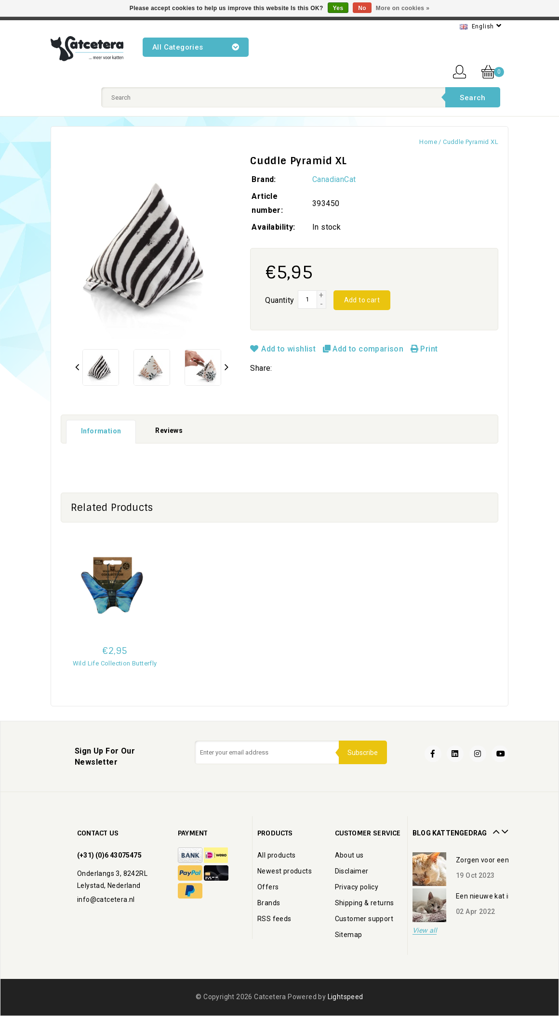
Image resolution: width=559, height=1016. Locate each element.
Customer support (364, 919)
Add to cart (362, 300)
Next (503, 828)
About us (349, 855)
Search (472, 97)
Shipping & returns (364, 903)
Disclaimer (352, 871)
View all (425, 930)
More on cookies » (403, 8)
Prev (495, 828)
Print (424, 348)
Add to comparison (364, 348)
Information (101, 431)
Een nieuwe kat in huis (491, 896)
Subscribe (362, 752)
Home (428, 141)
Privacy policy (357, 887)
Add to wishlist (284, 348)
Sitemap (348, 934)
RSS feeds (274, 919)
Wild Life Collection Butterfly (115, 663)
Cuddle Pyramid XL (470, 141)
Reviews (169, 430)
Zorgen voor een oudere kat (500, 860)
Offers (268, 887)
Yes (338, 8)
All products (276, 855)
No (362, 8)
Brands (268, 903)
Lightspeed (345, 997)
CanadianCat (334, 179)
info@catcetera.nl (106, 899)
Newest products (284, 871)
